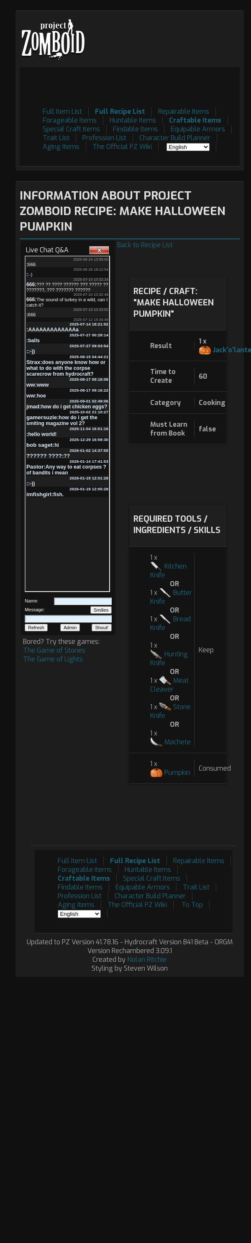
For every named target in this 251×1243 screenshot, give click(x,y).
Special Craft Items (71, 129)
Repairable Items (183, 111)
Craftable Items (195, 120)
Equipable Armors (198, 129)
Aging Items (61, 146)
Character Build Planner (174, 137)
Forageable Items (70, 120)
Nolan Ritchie (146, 959)
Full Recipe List (120, 111)
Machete (177, 742)
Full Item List (62, 111)
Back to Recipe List (145, 245)
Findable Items (135, 129)
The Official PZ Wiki (122, 146)
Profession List (104, 137)
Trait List (56, 137)
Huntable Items (133, 120)
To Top (192, 904)
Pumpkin (177, 772)
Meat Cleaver (169, 685)
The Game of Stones (54, 650)
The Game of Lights (53, 659)
